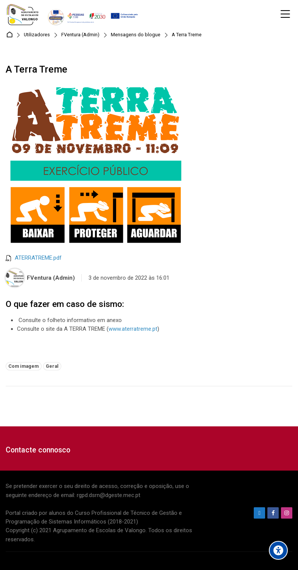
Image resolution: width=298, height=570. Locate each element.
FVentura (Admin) (80, 35)
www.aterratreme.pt (133, 328)
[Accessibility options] (278, 550)
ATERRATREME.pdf (38, 257)
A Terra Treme (187, 35)
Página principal (11, 35)
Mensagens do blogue (135, 35)
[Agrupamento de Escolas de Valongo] (73, 14)
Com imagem (23, 366)
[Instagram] (286, 513)
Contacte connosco (38, 450)
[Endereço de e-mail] (259, 513)
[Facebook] (273, 513)
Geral (52, 366)
